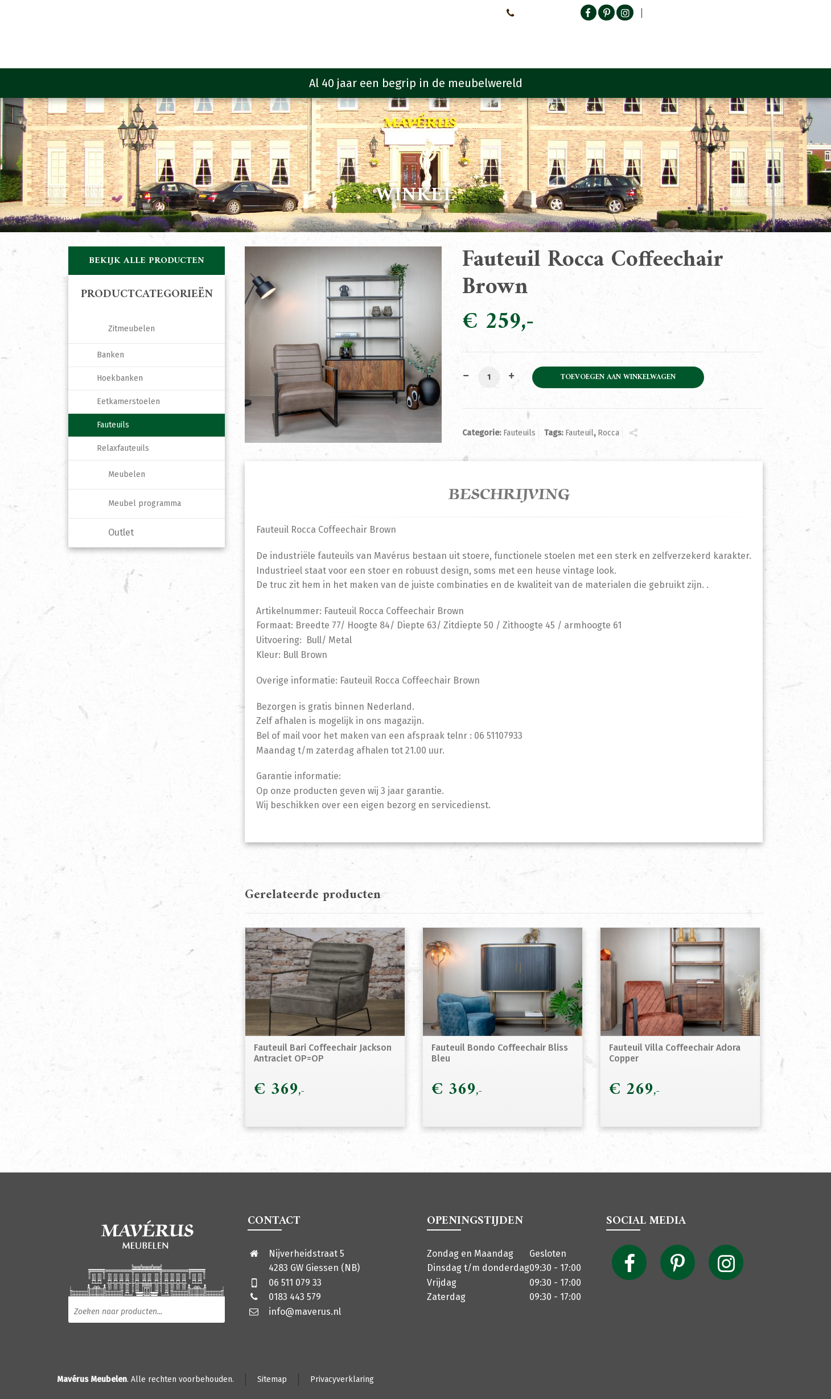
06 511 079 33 (295, 1282)
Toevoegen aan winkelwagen (618, 377)
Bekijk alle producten (146, 261)
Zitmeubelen (131, 329)
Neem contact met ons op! (449, 13)
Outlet (121, 532)
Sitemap (272, 1379)
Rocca (608, 433)
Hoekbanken (120, 378)
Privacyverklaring (342, 1379)
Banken (110, 355)
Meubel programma (144, 503)
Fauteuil (579, 433)
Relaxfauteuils (123, 448)
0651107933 (529, 13)
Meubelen (126, 474)
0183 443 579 (295, 1296)
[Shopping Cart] (755, 39)
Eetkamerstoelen (128, 401)
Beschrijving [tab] (509, 494)
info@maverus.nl (305, 1311)
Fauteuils (519, 433)
